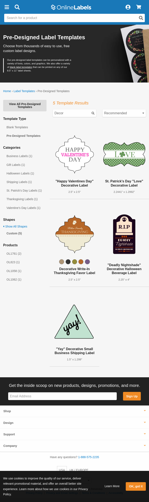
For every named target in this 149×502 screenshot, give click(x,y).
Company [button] (10, 445)
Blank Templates (17, 127)
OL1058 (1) (13, 271)
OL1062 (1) (13, 279)
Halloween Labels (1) (20, 173)
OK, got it (136, 486)
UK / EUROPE (79, 470)
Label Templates (24, 91)
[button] (7, 7)
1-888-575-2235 (88, 457)
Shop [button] (7, 411)
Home (7, 91)
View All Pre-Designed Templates (25, 105)
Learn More (112, 486)
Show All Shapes (15, 226)
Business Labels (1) (19, 156)
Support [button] (9, 434)
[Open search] (141, 18)
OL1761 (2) (13, 253)
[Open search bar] (17, 7)
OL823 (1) (13, 262)
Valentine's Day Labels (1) (23, 208)
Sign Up (131, 396)
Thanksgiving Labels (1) (22, 199)
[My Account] (128, 7)
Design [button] (8, 422)
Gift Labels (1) (15, 164)
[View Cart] (138, 7)
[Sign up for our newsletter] (62, 396)
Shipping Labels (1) (19, 182)
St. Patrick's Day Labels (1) (24, 190)
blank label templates (21, 67)
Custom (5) (14, 233)
